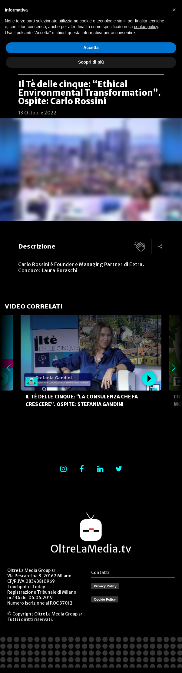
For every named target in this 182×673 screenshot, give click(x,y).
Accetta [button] (91, 47)
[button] (174, 10)
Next (173, 367)
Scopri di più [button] (91, 62)
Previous (8, 367)
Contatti (100, 572)
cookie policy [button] (146, 26)
